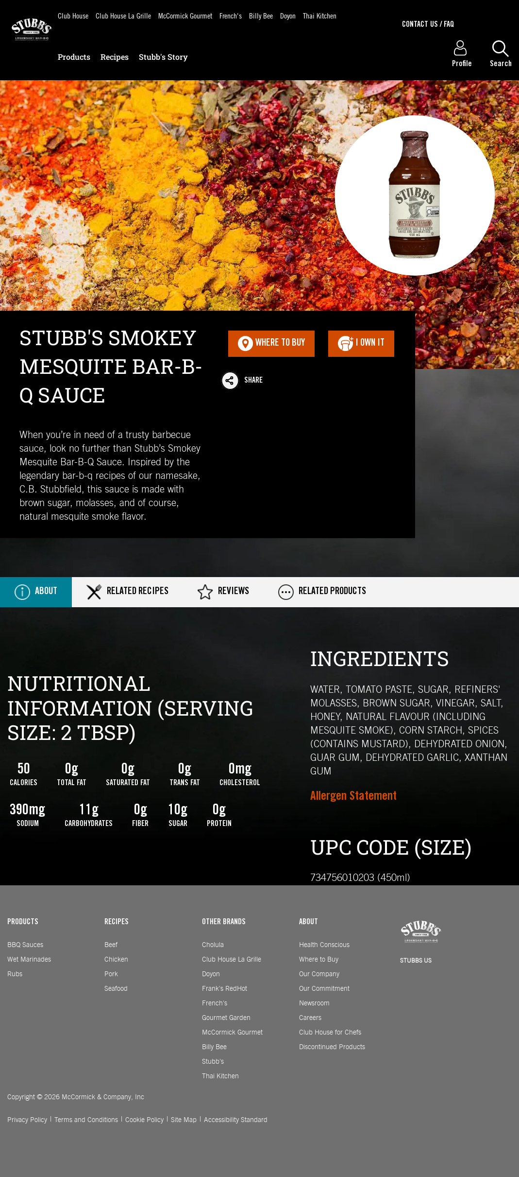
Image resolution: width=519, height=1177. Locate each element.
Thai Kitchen (319, 15)
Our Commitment (324, 988)
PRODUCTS (22, 922)
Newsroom (314, 1003)
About (36, 592)
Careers (310, 1018)
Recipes (114, 57)
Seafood (116, 988)
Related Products (322, 592)
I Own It (361, 343)
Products (74, 57)
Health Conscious (324, 945)
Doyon (288, 15)
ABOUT (308, 922)
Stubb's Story (163, 57)
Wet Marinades (29, 959)
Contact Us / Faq (428, 25)
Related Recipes (127, 592)
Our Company (319, 974)
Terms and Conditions (86, 1120)
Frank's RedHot (224, 988)
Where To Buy (271, 343)
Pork (111, 974)
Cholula (213, 945)
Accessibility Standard (236, 1120)
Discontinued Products (332, 1047)
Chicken (116, 959)
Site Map (184, 1120)
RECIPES (116, 922)
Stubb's (213, 1061)
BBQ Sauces (25, 945)
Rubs (14, 974)
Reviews (223, 592)
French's (230, 15)
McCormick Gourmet (185, 15)
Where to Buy (318, 959)
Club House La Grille (123, 15)
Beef (110, 945)
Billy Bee (261, 15)
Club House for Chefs (330, 1032)
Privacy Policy (27, 1120)
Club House (73, 15)
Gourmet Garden (226, 1018)
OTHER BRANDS (224, 922)
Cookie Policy (144, 1120)
